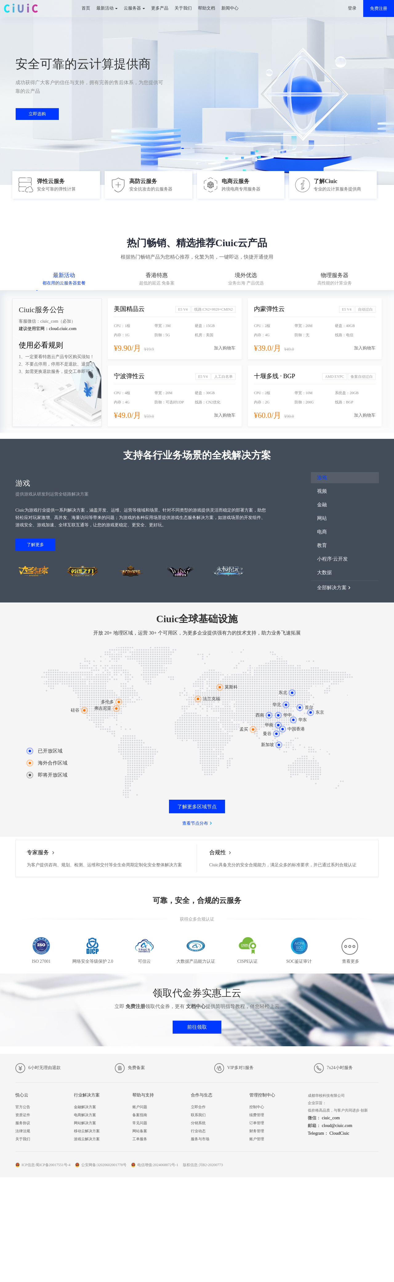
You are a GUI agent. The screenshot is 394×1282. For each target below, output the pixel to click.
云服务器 (132, 8)
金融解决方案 (85, 1107)
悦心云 (21, 1095)
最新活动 (105, 8)
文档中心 (196, 1006)
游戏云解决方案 (87, 1139)
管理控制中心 (262, 1095)
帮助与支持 (143, 1095)
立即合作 (198, 1107)
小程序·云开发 (332, 558)
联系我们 (198, 1115)
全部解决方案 (332, 587)
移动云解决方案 (87, 1131)
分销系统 (198, 1123)
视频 (322, 491)
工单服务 (139, 1139)
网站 (322, 518)
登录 (352, 8)
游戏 (322, 477)
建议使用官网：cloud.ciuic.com (47, 328)
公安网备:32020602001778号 (104, 1165)
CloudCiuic (339, 1133)
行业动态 (198, 1131)
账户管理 (256, 1139)
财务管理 (256, 1131)
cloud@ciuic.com (337, 1125)
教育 (322, 545)
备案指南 (139, 1115)
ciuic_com (331, 1118)
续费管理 (256, 1115)
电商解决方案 (85, 1115)
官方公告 (22, 1107)
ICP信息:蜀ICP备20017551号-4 (46, 1165)
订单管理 (256, 1123)
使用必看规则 (41, 345)
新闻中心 (230, 8)
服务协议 (22, 1123)
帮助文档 (206, 8)
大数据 (324, 572)
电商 (322, 531)
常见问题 (139, 1123)
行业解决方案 (87, 1095)
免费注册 (378, 8)
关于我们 (183, 8)
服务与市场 (200, 1139)
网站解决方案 (85, 1123)
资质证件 (22, 1115)
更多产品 (159, 8)
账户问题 (139, 1107)
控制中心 (256, 1107)
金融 (322, 504)
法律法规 (22, 1131)
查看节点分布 (195, 823)
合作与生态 (201, 1095)
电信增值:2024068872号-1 (157, 1165)
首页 (86, 8)
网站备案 (139, 1131)
